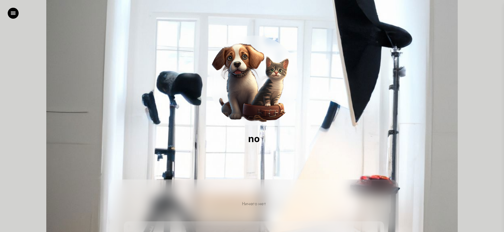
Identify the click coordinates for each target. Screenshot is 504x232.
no (254, 138)
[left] (13, 13)
